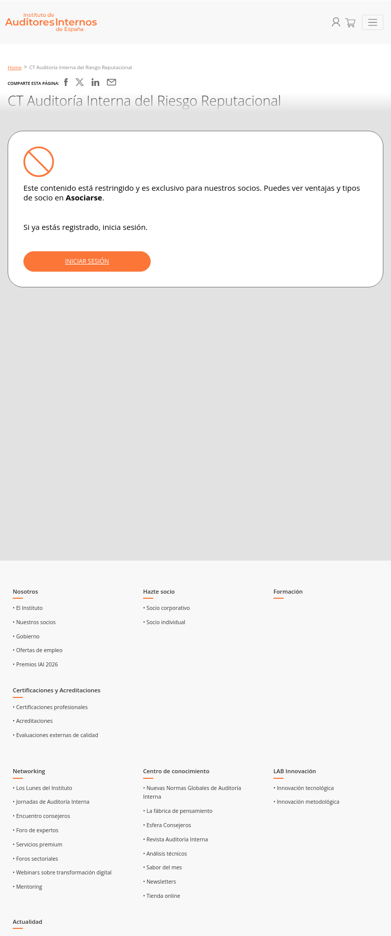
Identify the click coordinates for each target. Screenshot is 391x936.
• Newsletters (159, 881)
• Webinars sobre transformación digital (62, 872)
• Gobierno (26, 636)
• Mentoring (27, 886)
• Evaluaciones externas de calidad (55, 735)
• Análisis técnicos (165, 853)
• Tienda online (161, 895)
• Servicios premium (37, 844)
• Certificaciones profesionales (50, 707)
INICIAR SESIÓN (87, 261)
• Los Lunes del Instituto (42, 788)
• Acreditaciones (33, 720)
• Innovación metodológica (306, 801)
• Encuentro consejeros (41, 816)
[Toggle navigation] (373, 23)
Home (15, 67)
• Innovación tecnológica (303, 788)
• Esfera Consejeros (167, 825)
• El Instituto (28, 607)
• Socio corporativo (166, 607)
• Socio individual (164, 622)
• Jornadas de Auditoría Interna (51, 801)
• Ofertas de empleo (38, 650)
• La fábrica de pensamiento (177, 810)
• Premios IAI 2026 (35, 664)
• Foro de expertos (36, 830)
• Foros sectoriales (35, 858)
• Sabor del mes (162, 867)
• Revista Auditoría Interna (175, 839)
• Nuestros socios (34, 622)
